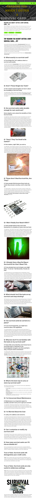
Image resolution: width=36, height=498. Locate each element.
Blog (6, 6)
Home (3, 6)
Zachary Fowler (22, 193)
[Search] (31, 3)
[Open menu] (2, 3)
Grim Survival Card (21, 44)
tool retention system (26, 93)
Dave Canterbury (16, 193)
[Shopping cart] (34, 3)
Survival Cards (15, 64)
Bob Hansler (10, 193)
